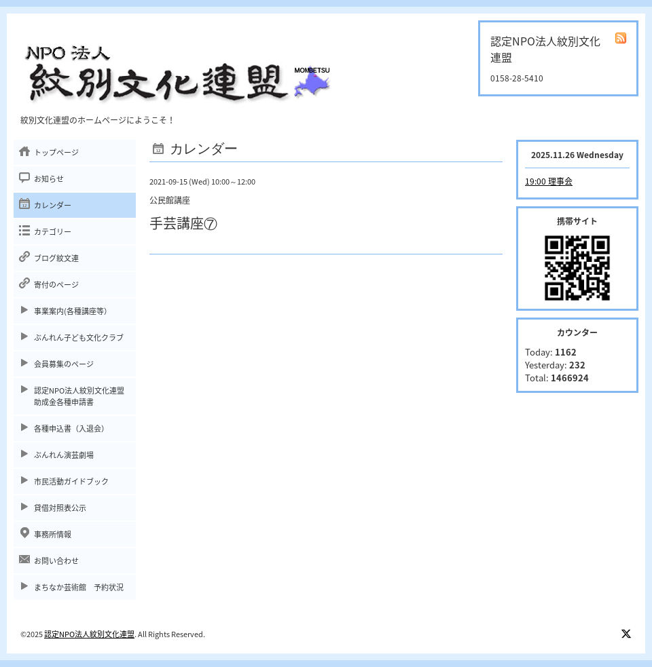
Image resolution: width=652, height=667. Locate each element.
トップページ (56, 152)
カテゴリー (52, 231)
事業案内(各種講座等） (72, 311)
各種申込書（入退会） (71, 428)
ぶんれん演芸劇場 (64, 455)
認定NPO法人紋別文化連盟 (89, 634)
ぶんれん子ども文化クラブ (79, 337)
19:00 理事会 (549, 181)
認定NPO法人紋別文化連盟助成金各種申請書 (79, 396)
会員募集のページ (64, 364)
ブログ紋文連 (56, 258)
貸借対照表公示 (60, 508)
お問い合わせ (56, 561)
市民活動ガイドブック (71, 481)
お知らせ (49, 179)
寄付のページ (56, 284)
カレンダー (52, 205)
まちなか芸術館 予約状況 (79, 587)
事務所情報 (52, 534)
